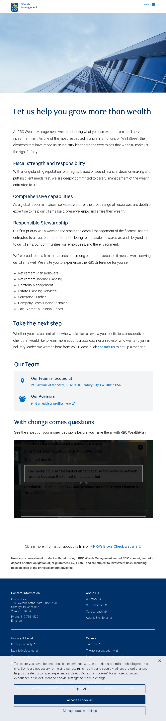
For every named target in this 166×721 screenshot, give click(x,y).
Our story (92, 599)
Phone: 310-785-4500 (24, 617)
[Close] (159, 660)
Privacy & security (22, 644)
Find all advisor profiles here (53, 403)
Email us (16, 620)
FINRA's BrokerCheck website (113, 546)
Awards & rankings (97, 618)
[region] (83, 688)
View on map (19, 611)
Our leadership (95, 605)
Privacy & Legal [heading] (22, 638)
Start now (92, 644)
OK (83, 509)
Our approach (94, 611)
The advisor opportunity (100, 650)
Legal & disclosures (23, 650)
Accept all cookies (80, 700)
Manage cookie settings (80, 711)
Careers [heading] (91, 638)
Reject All (79, 689)
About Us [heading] (92, 593)
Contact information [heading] (25, 593)
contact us (106, 347)
